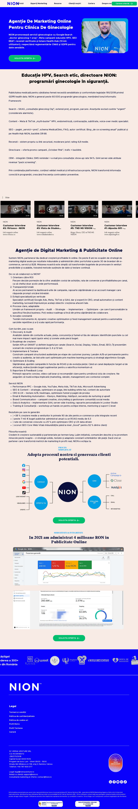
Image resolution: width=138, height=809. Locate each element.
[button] (6, 198)
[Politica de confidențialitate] (59, 716)
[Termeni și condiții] (59, 712)
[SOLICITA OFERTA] (25, 58)
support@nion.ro (31, 774)
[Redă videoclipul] (15, 209)
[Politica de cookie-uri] (59, 720)
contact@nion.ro (45, 777)
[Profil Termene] (59, 728)
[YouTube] (117, 781)
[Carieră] (29, 732)
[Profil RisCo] (59, 724)
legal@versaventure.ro (24, 772)
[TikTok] (125, 781)
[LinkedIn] (110, 781)
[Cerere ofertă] (124, 4)
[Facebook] (114, 781)
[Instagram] (121, 781)
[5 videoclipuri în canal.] (69, 218)
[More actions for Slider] (6, 198)
